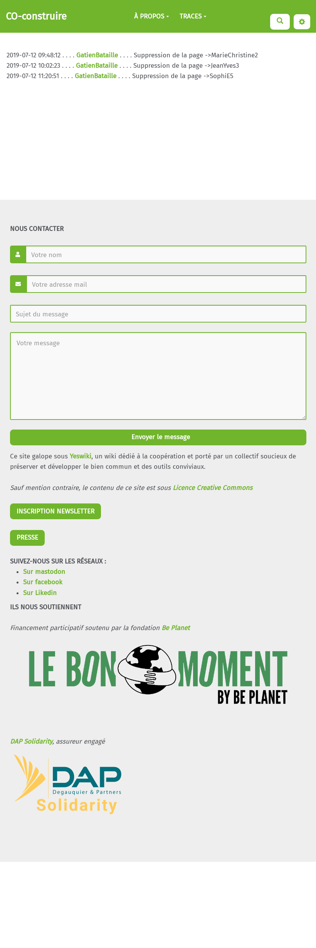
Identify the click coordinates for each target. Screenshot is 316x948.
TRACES (193, 16)
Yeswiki (80, 456)
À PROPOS (151, 16)
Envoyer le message (159, 437)
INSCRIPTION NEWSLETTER (55, 511)
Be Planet (175, 628)
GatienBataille (97, 55)
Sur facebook (42, 582)
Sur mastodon (44, 572)
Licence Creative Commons (212, 488)
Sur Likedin (40, 593)
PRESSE (27, 537)
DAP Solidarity (31, 741)
